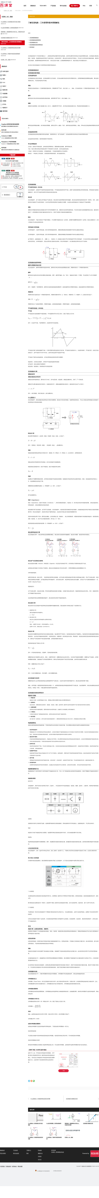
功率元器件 (4, 71)
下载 (63, 1070)
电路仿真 (3, 90)
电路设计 (3, 107)
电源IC (3, 75)
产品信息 (53, 5)
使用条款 (14, 1166)
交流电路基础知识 (34, 37)
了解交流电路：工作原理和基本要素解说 (11, 41)
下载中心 (28, 1150)
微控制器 (3, 111)
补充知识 (31, 47)
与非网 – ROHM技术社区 (57, 1152)
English (40, 1150)
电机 (2, 79)
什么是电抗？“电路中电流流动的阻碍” (54, 1138)
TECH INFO (43, 5)
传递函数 (3, 94)
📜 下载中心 (74, 5)
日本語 (39, 1156)
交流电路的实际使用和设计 (36, 44)
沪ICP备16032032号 (57, 1170)
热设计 (3, 86)
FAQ (84, 5)
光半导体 (3, 97)
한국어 (39, 1159)
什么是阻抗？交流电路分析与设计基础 (35, 1124)
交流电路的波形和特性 (35, 40)
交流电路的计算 (33, 42)
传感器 (3, 101)
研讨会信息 (63, 5)
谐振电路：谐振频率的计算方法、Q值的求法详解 (72, 1124)
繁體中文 (40, 1153)
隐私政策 (8, 1166)
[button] (97, 5)
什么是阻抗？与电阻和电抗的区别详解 (40, 1098)
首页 (25, 5)
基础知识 (33, 5)
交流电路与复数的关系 (72, 1098)
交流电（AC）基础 (69, 1137)
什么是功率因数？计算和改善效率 (53, 1123)
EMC (2, 83)
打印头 (3, 104)
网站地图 (20, 1166)
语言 (90, 5)
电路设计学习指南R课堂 (86, 1166)
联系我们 (2, 1166)
